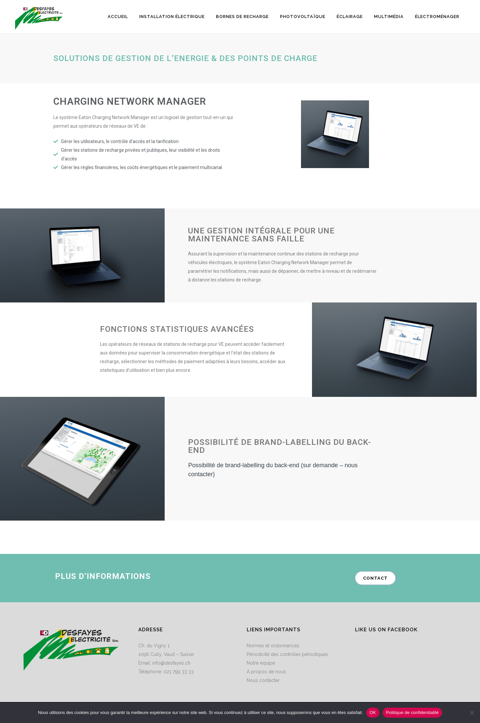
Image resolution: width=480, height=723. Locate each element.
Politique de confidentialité (412, 712)
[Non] (471, 712)
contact (375, 578)
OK (373, 712)
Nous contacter (263, 680)
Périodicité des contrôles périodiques (287, 654)
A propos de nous (266, 671)
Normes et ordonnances (273, 645)
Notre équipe (261, 663)
